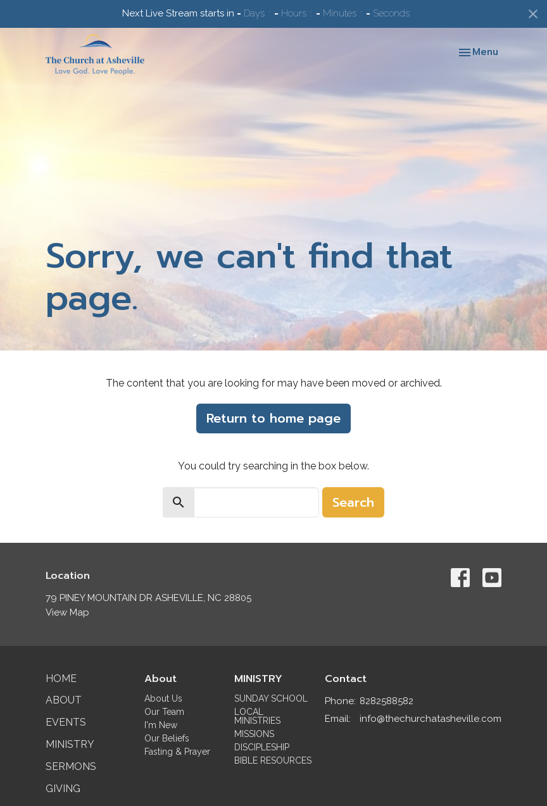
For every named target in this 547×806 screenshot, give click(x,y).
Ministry (70, 744)
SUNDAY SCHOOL (271, 698)
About (64, 700)
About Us (163, 698)
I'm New (160, 725)
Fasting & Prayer (177, 752)
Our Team (164, 712)
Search (353, 502)
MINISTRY (258, 678)
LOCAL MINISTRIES (257, 716)
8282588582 (386, 701)
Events (66, 722)
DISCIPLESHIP (261, 747)
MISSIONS (254, 734)
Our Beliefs (166, 738)
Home (61, 679)
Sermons (71, 766)
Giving (63, 789)
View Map (67, 612)
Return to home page (273, 418)
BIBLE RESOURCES (272, 760)
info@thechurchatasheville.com (430, 718)
